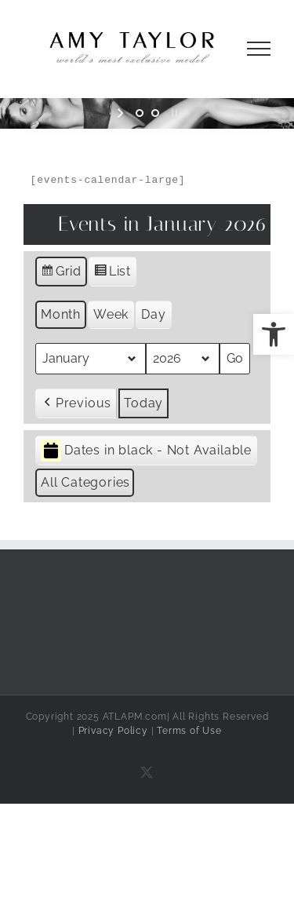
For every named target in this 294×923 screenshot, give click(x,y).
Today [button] (143, 403)
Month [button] (61, 314)
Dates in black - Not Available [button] (146, 451)
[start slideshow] (122, 113)
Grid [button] (61, 273)
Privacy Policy (113, 730)
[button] (273, 334)
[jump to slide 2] (155, 113)
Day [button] (153, 314)
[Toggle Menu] (259, 49)
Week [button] (111, 314)
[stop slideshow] (173, 113)
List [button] (112, 273)
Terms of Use (189, 730)
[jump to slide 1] (139, 113)
